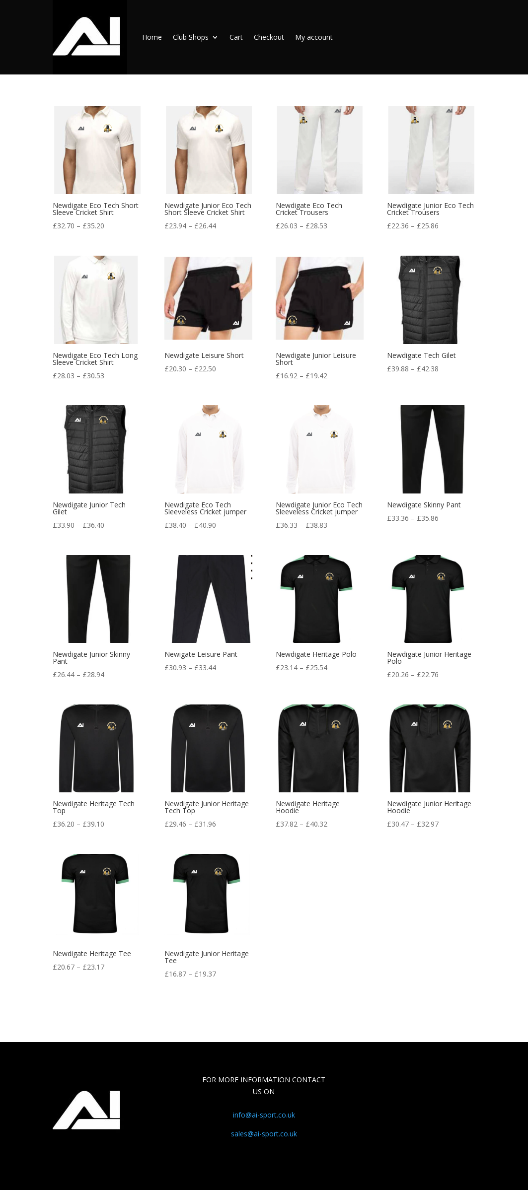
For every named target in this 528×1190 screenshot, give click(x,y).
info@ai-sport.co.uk (264, 1115)
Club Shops (191, 37)
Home (152, 37)
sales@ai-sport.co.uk (264, 1133)
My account (314, 37)
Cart (236, 37)
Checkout (269, 37)
